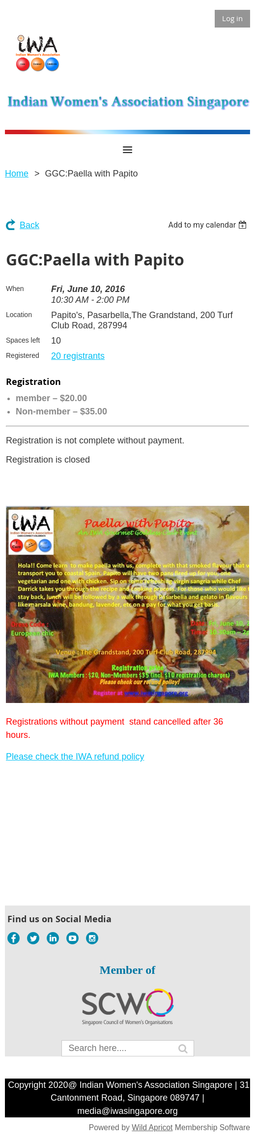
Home (16, 173)
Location (19, 315)
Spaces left (23, 340)
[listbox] (208, 225)
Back (29, 225)
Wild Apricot (152, 1127)
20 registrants (78, 356)
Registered (22, 355)
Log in (232, 18)
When (15, 288)
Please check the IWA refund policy (75, 756)
